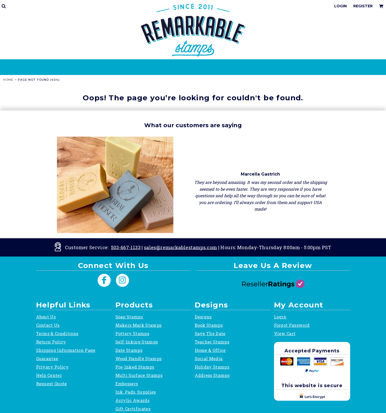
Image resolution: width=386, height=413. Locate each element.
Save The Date (210, 333)
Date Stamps (129, 350)
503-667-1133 (126, 247)
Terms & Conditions (57, 333)
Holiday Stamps (212, 367)
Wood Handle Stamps (138, 358)
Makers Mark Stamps (138, 325)
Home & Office (210, 350)
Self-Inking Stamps (136, 342)
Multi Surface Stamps (139, 375)
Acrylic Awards (132, 400)
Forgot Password (292, 325)
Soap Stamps (129, 316)
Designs (203, 316)
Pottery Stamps (132, 333)
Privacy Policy (52, 367)
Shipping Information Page (66, 350)
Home (8, 80)
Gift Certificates (132, 408)
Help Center (49, 375)
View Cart (285, 333)
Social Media (209, 358)
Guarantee (47, 358)
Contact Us (48, 325)
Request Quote (51, 383)
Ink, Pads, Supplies (135, 392)
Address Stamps (212, 375)
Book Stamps (209, 325)
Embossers (126, 383)
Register (363, 6)
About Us (46, 316)
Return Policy (51, 342)
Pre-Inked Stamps (134, 367)
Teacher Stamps (212, 342)
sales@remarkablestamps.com (180, 247)
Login (340, 6)
